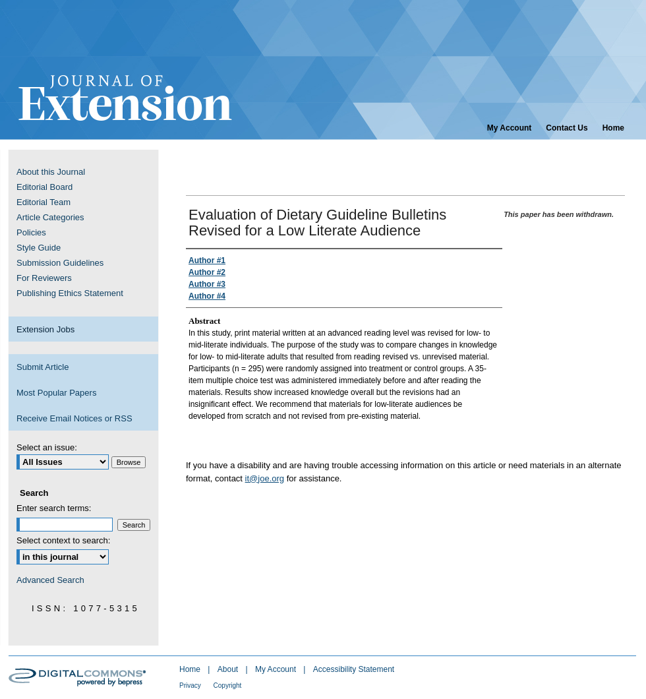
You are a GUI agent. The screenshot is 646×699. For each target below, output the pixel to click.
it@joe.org (264, 478)
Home (190, 669)
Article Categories (50, 217)
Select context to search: (63, 540)
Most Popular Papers (56, 393)
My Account (276, 669)
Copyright (228, 685)
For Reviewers (44, 278)
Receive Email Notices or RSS (74, 418)
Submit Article (42, 367)
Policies (31, 232)
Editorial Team (43, 202)
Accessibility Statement (353, 669)
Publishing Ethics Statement (69, 293)
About (229, 669)
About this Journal (50, 172)
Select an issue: (46, 447)
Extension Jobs (45, 329)
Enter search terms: (53, 508)
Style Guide (38, 248)
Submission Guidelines (59, 263)
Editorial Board (44, 187)
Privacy (191, 685)
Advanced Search (50, 580)
